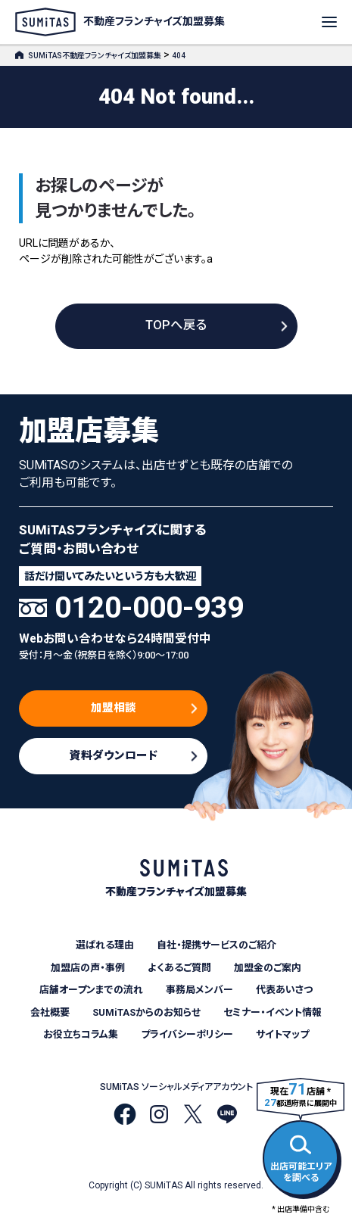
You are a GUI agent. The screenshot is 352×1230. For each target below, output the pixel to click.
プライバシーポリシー (187, 1034)
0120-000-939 (149, 608)
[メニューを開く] (329, 22)
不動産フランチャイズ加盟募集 (120, 22)
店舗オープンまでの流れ (91, 989)
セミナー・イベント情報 (272, 1012)
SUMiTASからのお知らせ (146, 1012)
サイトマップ (282, 1034)
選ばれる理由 (105, 945)
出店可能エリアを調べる (301, 1156)
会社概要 (50, 1012)
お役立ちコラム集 (80, 1034)
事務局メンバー (199, 989)
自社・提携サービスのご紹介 (216, 945)
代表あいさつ (284, 989)
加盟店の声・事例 (88, 967)
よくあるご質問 (179, 967)
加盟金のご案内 (267, 967)
